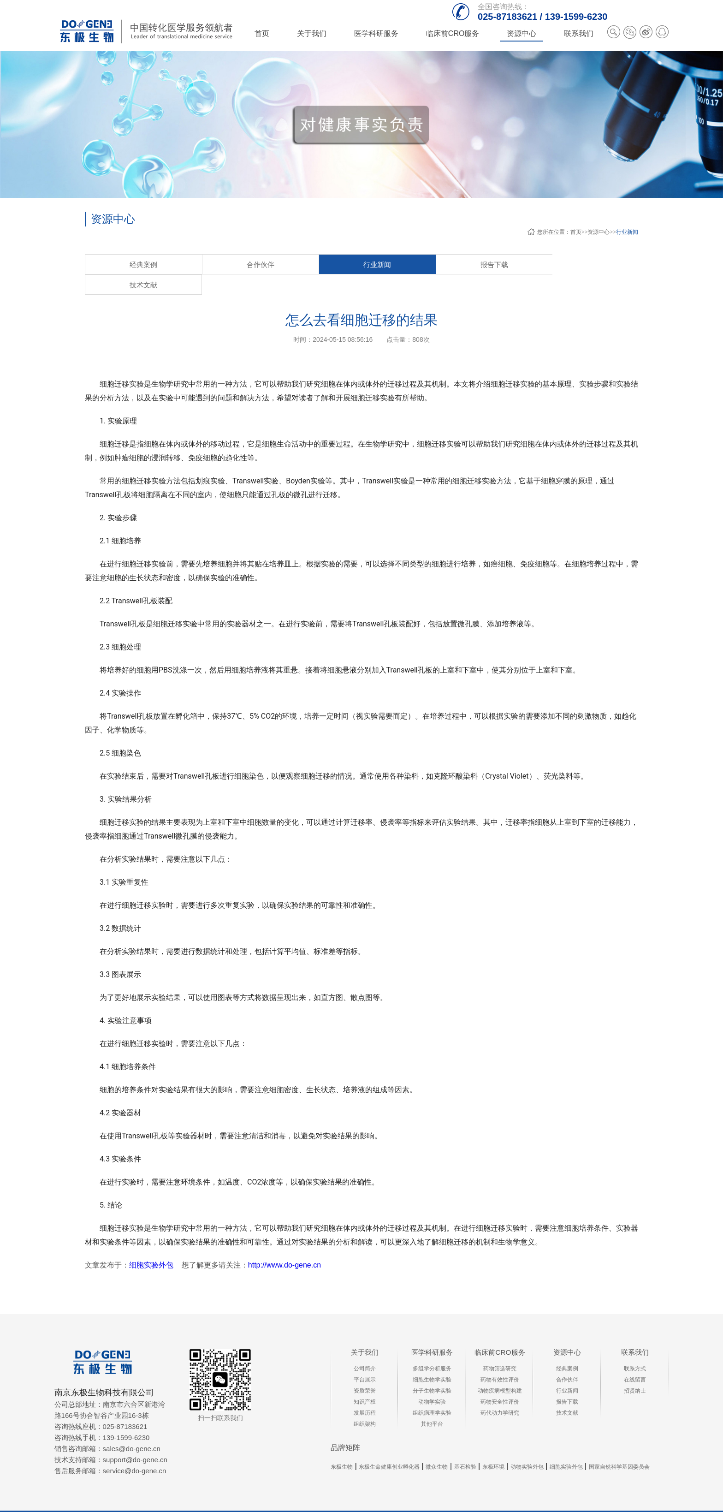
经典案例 (117, 265)
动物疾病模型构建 (500, 1371)
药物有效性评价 (499, 1360)
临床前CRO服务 (500, 1332)
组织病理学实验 (432, 1393)
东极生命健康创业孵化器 (389, 1447)
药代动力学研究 (499, 1393)
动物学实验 (432, 1382)
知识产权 (365, 1382)
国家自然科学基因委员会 (619, 1447)
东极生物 (342, 1447)
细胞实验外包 (151, 1245)
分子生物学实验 (432, 1371)
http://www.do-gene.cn (284, 1245)
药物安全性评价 (499, 1382)
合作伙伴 (182, 265)
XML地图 (588, 1501)
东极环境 (493, 1447)
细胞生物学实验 (432, 1360)
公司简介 (365, 1348)
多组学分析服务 (432, 1348)
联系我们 (635, 1332)
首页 (262, 33)
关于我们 (364, 1332)
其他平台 (432, 1404)
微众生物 (437, 1447)
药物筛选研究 (499, 1348)
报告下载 (311, 265)
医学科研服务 (432, 1332)
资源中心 (598, 232)
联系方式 (635, 1348)
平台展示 (365, 1360)
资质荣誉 (365, 1371)
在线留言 (635, 1360)
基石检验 (465, 1447)
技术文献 (375, 265)
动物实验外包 (527, 1447)
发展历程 (365, 1393)
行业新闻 (627, 232)
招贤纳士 (635, 1371)
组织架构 (365, 1404)
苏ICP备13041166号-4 (540, 1501)
